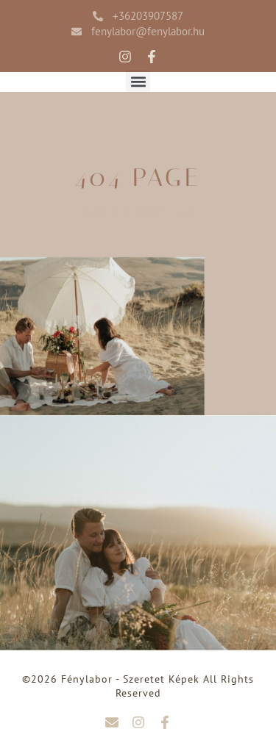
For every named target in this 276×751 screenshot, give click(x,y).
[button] (138, 82)
